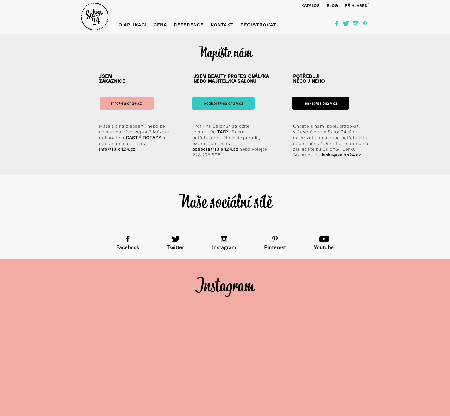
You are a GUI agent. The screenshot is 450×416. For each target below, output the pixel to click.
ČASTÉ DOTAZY (143, 137)
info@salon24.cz (126, 103)
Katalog (310, 5)
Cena (160, 24)
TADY (223, 131)
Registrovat (258, 24)
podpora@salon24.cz (223, 103)
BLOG (332, 5)
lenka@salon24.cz (321, 103)
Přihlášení (357, 5)
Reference (189, 24)
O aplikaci (133, 24)
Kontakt (222, 24)
